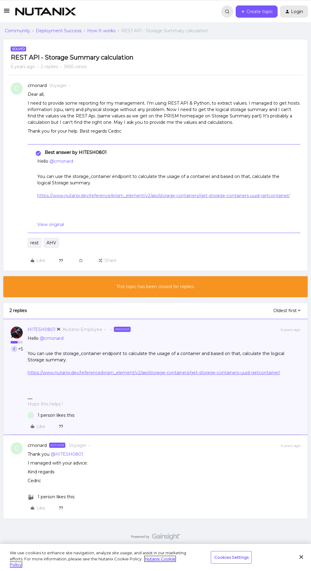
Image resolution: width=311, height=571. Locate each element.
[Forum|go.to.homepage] (45, 11)
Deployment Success (58, 30)
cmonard (37, 85)
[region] (155, 557)
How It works (101, 30)
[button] (6, 13)
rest (34, 242)
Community (17, 30)
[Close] (301, 557)
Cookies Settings (231, 557)
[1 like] (51, 415)
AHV (51, 242)
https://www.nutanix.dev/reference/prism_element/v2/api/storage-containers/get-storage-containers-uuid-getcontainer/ (163, 195)
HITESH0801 (42, 329)
